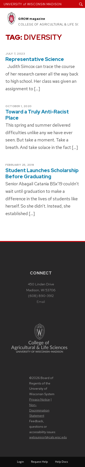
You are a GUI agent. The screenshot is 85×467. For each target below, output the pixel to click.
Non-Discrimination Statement (39, 410)
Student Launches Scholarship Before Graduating (42, 173)
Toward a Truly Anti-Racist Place (37, 114)
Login (20, 462)
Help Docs (61, 462)
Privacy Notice (39, 399)
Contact (45, 27)
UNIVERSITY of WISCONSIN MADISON (33, 4)
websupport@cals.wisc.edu (48, 437)
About (43, 16)
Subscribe (64, 21)
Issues (42, 21)
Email (41, 301)
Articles (63, 16)
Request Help (39, 462)
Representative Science (34, 59)
